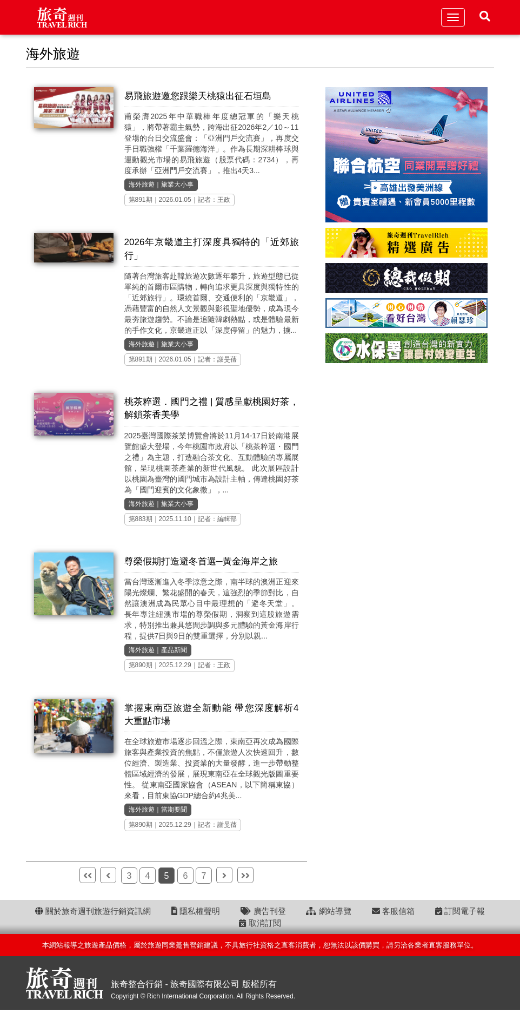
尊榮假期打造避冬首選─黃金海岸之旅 (201, 561)
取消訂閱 (260, 923)
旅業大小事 (177, 184)
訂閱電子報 (460, 911)
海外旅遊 (142, 184)
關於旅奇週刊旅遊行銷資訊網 (93, 911)
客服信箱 (393, 911)
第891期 (140, 199)
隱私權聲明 (195, 911)
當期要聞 (174, 809)
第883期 (140, 519)
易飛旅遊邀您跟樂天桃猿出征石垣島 (197, 96)
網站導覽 (328, 911)
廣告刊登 (263, 911)
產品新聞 (174, 650)
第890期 (140, 665)
